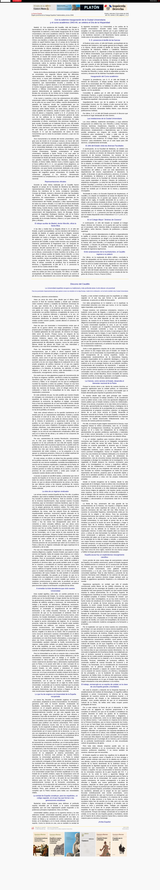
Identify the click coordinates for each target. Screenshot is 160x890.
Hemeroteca (125, 829)
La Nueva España (36, 13)
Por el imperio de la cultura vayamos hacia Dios (59, 829)
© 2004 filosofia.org (40, 829)
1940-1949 (126, 827)
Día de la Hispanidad (52, 827)
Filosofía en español (40, 827)
